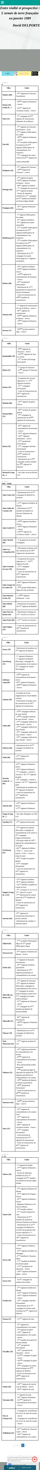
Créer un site (26, 1467)
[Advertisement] (20, 50)
